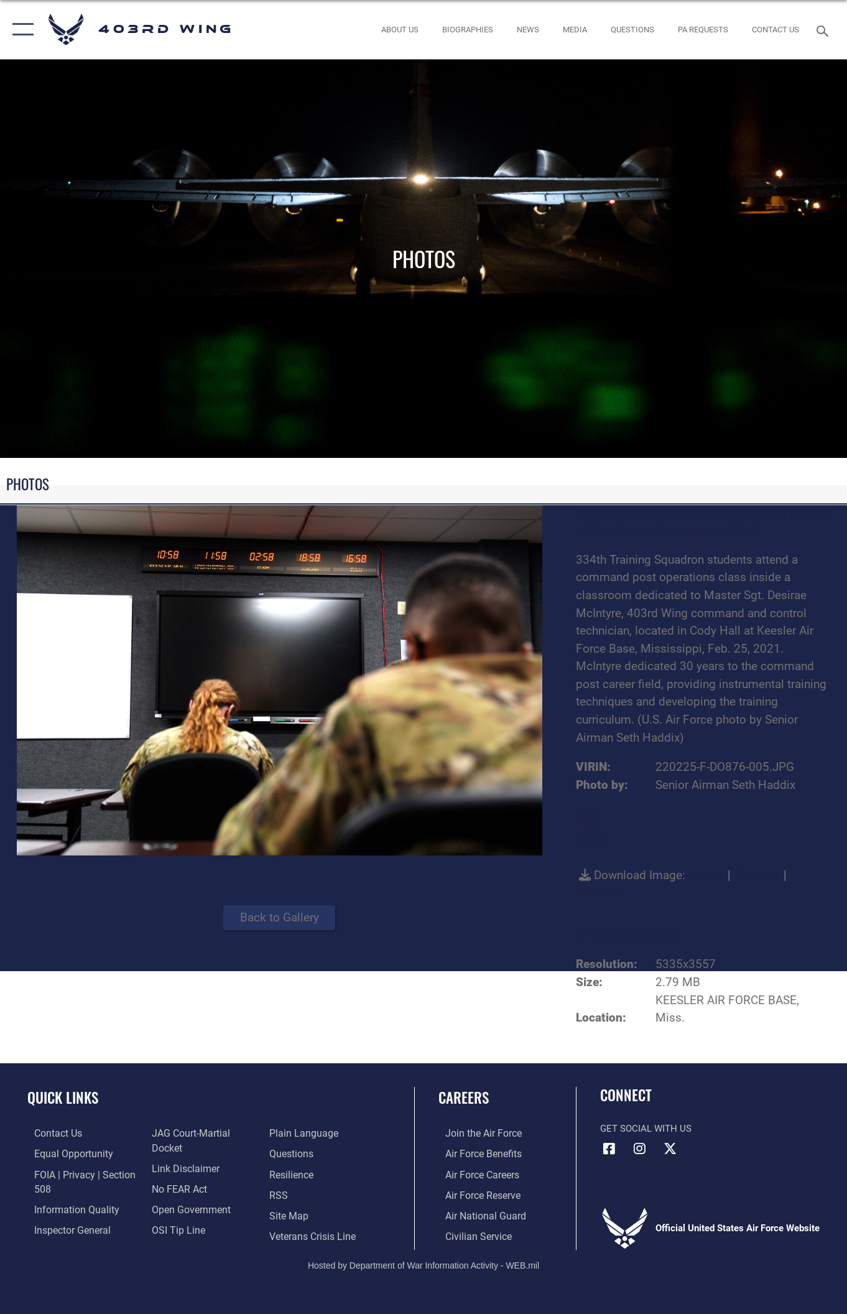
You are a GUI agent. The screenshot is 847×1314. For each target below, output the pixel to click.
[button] (20, 29)
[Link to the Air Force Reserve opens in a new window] (475, 1193)
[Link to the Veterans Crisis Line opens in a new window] (313, 1213)
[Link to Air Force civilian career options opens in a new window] (470, 1233)
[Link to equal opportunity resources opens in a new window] (64, 1153)
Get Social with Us (646, 1128)
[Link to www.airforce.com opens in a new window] (475, 1133)
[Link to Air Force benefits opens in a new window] (475, 1153)
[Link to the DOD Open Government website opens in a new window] (186, 1193)
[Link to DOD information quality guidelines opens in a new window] (67, 1207)
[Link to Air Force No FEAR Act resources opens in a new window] (176, 1173)
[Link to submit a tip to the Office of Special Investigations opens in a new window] (174, 1213)
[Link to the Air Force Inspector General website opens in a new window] (64, 1227)
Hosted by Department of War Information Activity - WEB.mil (423, 1262)
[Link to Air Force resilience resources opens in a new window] (292, 1153)
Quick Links (62, 1097)
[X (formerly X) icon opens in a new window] (670, 1148)
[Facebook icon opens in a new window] (609, 1148)
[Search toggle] (824, 30)
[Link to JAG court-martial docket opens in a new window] (202, 1133)
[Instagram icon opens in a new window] (640, 1148)
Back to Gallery (279, 917)
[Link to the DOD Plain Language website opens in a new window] (180, 1233)
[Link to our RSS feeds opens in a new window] (279, 1173)
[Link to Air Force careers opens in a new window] (474, 1173)
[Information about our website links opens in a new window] (181, 1153)
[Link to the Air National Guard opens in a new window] (476, 1213)
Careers (463, 1097)
